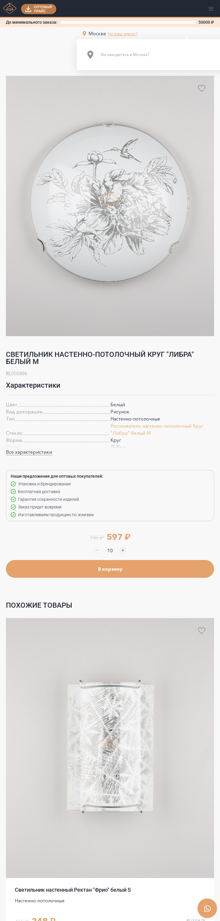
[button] (39, 9)
